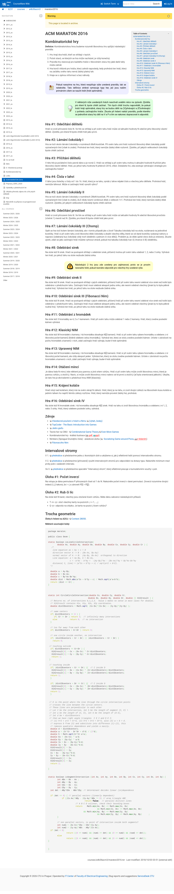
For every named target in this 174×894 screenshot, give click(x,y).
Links (6, 176)
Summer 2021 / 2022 (11, 245)
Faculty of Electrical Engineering (92, 876)
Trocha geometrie (142, 90)
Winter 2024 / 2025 (10, 225)
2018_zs (8, 80)
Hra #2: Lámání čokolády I (147, 44)
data (6, 164)
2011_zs (8, 25)
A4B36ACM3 (9, 21)
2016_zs (8, 64)
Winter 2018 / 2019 (10, 272)
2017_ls (7, 68)
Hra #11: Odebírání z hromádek (149, 66)
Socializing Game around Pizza (118, 439)
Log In (168, 3)
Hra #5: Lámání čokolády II (147, 51)
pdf (90, 435)
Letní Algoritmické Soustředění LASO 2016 (21, 136)
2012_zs (8, 33)
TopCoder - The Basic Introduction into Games (74, 424)
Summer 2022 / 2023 (11, 237)
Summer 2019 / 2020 (11, 261)
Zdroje (139, 80)
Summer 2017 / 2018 (11, 276)
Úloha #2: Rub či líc (144, 87)
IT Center (69, 876)
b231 (10, 9)
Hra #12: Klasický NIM (145, 68)
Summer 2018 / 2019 (11, 269)
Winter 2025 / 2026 (10, 218)
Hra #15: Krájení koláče (146, 75)
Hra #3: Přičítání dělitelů (146, 46)
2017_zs (8, 72)
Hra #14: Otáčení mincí (145, 73)
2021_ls (7, 100)
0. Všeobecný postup (12, 168)
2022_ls (7, 108)
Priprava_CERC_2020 (12, 184)
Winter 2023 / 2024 (10, 233)
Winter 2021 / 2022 (10, 249)
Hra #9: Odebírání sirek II (146, 61)
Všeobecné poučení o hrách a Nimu (69, 421)
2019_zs (8, 88)
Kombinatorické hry (12, 172)
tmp (6, 198)
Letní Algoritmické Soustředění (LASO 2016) (21, 140)
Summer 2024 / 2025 (11, 222)
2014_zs (8, 49)
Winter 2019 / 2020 (10, 265)
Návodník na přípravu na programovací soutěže (19, 203)
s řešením (142, 439)
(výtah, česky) (95, 421)
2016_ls (7, 60)
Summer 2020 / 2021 (11, 253)
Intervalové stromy (142, 83)
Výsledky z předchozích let (15, 188)
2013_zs (8, 41)
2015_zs (8, 56)
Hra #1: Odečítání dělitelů (146, 41)
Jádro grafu (57, 428)
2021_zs (8, 104)
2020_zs (8, 96)
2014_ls (7, 45)
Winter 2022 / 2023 (10, 241)
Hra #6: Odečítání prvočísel (147, 53)
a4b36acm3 (35, 9)
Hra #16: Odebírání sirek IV (147, 78)
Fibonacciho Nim (60, 442)
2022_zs (8, 112)
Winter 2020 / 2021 (10, 257)
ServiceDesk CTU (146, 876)
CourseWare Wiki (16, 4)
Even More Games (110, 432)
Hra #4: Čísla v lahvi (144, 49)
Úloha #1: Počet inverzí (145, 85)
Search (156, 3)
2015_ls (7, 52)
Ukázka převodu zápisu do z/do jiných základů (19, 193)
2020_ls (7, 92)
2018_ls (7, 76)
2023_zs (8, 116)
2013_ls (7, 37)
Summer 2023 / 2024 (11, 229)
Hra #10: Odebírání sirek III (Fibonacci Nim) (153, 63)
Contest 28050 (79, 518)
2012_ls (7, 29)
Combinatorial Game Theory (85, 432)
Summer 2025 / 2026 (11, 214)
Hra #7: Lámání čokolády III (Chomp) (151, 56)
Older (5, 280)
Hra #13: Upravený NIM (146, 70)
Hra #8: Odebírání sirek (145, 58)
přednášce (57, 455)
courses (21, 9)
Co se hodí (8, 160)
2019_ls (7, 84)
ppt (97, 435)
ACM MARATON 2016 (13, 180)
